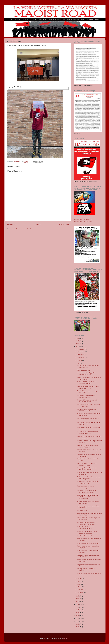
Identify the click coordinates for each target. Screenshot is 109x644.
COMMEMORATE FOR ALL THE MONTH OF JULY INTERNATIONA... (87, 496)
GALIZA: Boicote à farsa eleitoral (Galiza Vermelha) (87, 446)
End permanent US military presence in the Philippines (89, 477)
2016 (77, 613)
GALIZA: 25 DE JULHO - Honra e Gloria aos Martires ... (87, 382)
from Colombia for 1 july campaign (88, 543)
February (81, 590)
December (81, 349)
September (81, 357)
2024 (77, 344)
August (80, 360)
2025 (77, 341)
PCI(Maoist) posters (83, 370)
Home (38, 224)
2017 (77, 610)
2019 (77, 604)
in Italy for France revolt (84, 536)
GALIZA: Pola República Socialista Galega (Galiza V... (88, 387)
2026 (77, 338)
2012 (77, 624)
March (80, 587)
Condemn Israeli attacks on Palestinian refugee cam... (86, 523)
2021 (77, 599)
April (79, 584)
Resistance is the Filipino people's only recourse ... (88, 556)
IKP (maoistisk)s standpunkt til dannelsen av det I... (86, 410)
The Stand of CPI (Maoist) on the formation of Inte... (87, 482)
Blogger (65, 638)
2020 (77, 601)
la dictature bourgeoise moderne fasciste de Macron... (87, 432)
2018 (77, 607)
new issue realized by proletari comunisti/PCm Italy (86, 373)
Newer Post (12, 224)
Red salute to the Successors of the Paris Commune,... (88, 565)
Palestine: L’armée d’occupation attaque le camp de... (87, 532)
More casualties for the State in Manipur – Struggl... (87, 464)
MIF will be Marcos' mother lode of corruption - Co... (88, 419)
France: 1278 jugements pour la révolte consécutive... (87, 401)
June (79, 578)
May (79, 581)
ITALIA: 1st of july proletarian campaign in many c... (86, 527)
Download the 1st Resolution (83, 219)
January (80, 592)
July (79, 363)
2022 (77, 596)
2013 (77, 621)
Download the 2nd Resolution (83, 221)
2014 (77, 618)
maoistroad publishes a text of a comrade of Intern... (87, 396)
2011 (77, 627)
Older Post (64, 224)
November (81, 352)
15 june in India (82, 510)
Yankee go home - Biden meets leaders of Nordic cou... (87, 468)
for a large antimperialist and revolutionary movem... (86, 487)
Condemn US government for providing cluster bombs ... (86, 491)
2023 (77, 346)
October (80, 354)
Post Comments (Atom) (23, 229)
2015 (77, 615)
